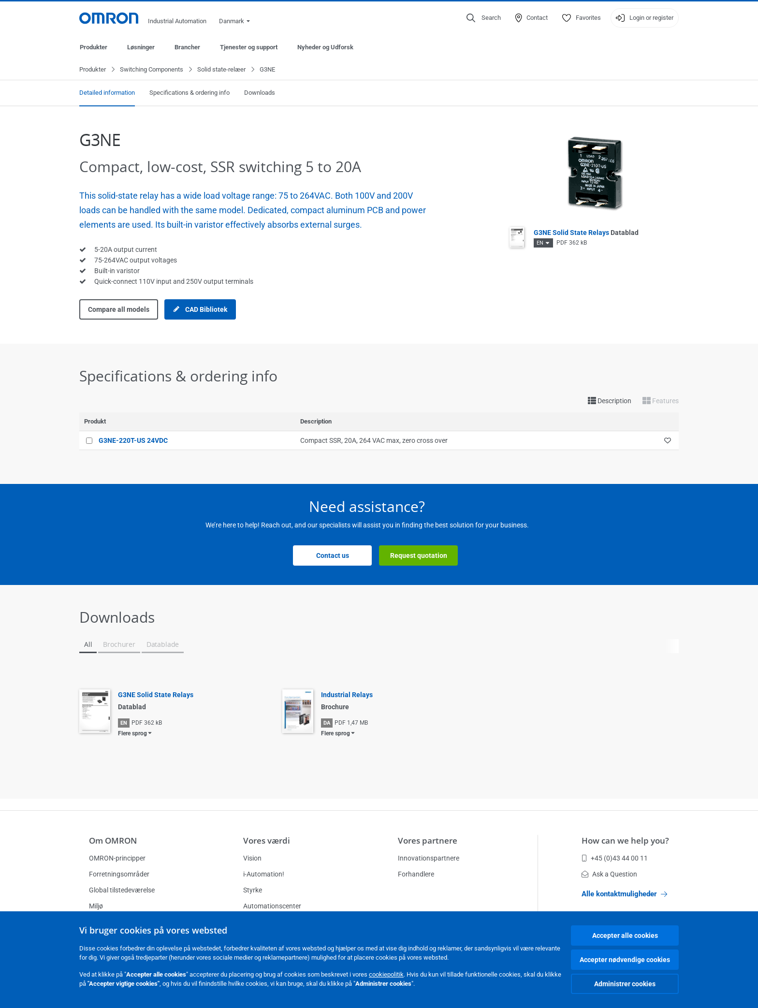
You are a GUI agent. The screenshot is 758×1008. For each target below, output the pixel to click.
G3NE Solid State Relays (586, 233)
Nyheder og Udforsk (325, 47)
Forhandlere (416, 874)
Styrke (252, 890)
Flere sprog (132, 733)
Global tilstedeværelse (122, 890)
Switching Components (151, 69)
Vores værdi (266, 840)
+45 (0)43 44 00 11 (615, 858)
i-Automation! (263, 874)
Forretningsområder (119, 874)
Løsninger (141, 47)
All (88, 644)
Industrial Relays (347, 695)
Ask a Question (609, 874)
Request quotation (418, 556)
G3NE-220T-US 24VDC (133, 441)
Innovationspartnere (428, 858)
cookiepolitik (386, 974)
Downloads (259, 93)
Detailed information (107, 93)
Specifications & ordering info (189, 93)
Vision (252, 858)
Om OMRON (113, 840)
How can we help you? (625, 840)
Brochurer (119, 644)
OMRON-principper (117, 858)
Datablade (162, 644)
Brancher (187, 47)
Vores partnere (427, 840)
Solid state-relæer (221, 69)
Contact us (332, 556)
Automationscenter (272, 906)
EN (540, 243)
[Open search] (484, 18)
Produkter (93, 47)
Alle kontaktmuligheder (624, 894)
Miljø (96, 906)
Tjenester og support (248, 47)
